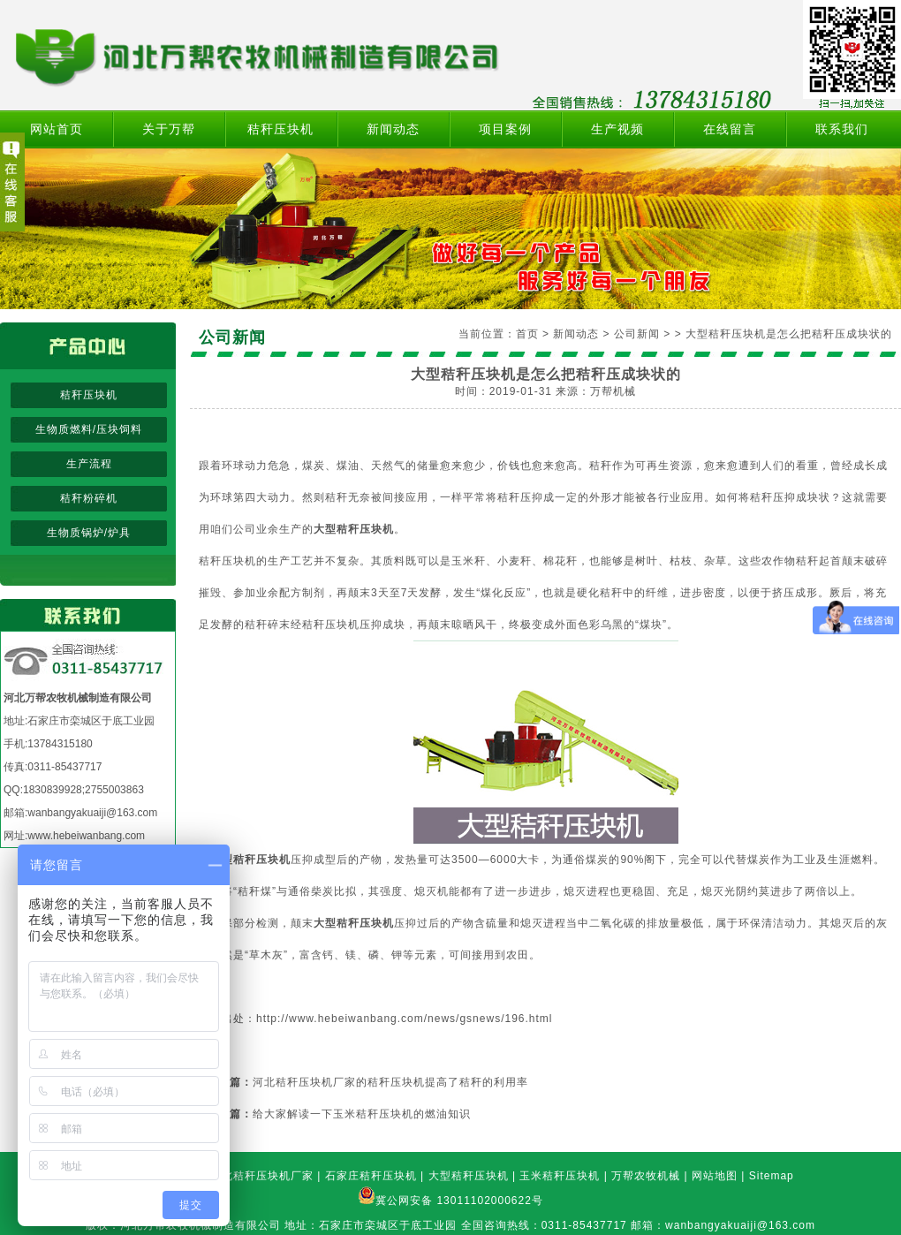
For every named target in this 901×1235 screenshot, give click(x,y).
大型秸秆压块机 (468, 1176)
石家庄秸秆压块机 (371, 1176)
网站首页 (56, 129)
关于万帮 (168, 129)
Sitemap (771, 1176)
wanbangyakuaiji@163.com (92, 813)
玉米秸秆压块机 (559, 1176)
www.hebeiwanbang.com (86, 836)
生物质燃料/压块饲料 (88, 429)
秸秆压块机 (280, 129)
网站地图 (715, 1176)
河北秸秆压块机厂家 (262, 1176)
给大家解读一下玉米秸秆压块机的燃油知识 (362, 1114)
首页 (527, 334)
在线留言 (729, 129)
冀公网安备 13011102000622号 (459, 1200)
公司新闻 (637, 334)
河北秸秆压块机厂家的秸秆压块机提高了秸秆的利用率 (390, 1082)
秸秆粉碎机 (88, 498)
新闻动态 (393, 129)
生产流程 (89, 464)
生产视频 (617, 129)
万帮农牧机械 (645, 1176)
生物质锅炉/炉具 (89, 533)
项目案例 (505, 129)
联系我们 (841, 129)
